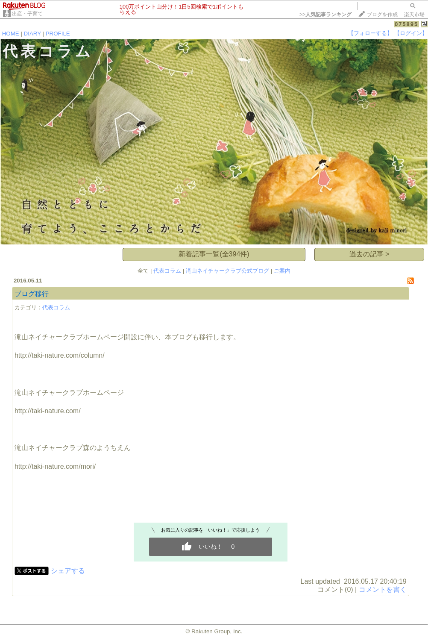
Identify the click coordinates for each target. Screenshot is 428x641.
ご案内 (282, 271)
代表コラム (167, 271)
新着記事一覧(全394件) (214, 254)
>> (325, 15)
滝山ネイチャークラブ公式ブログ (227, 271)
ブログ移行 (32, 293)
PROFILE (58, 33)
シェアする (68, 570)
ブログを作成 (382, 15)
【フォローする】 (370, 33)
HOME (10, 33)
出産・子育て (27, 14)
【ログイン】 (411, 33)
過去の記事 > (369, 254)
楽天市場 (414, 15)
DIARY (32, 33)
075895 (406, 24)
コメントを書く (383, 589)
